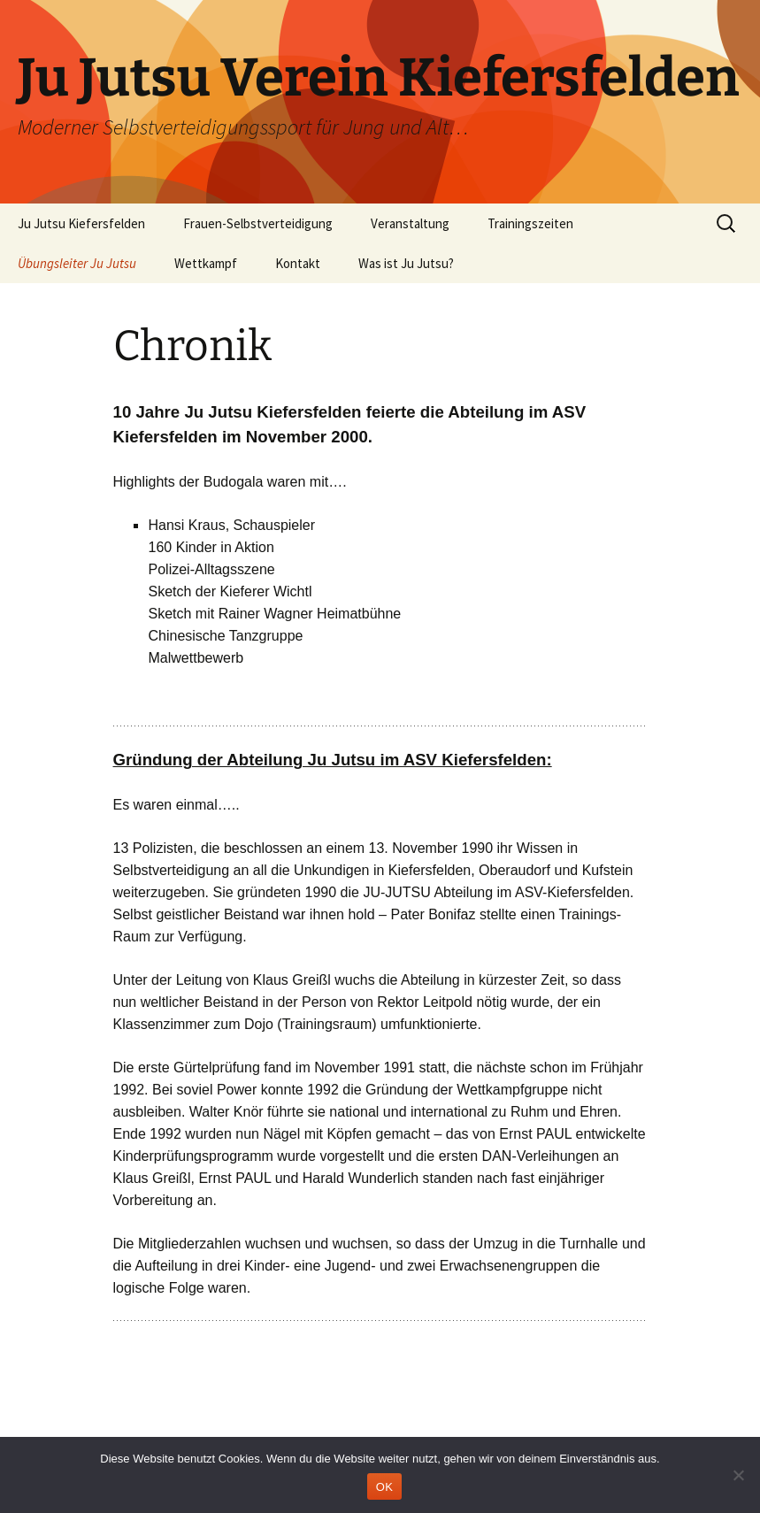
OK (384, 1487)
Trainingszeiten (530, 223)
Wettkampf (205, 263)
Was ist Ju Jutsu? (406, 263)
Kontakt (297, 263)
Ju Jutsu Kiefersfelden (81, 223)
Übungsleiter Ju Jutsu (77, 263)
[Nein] (738, 1475)
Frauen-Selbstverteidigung (258, 223)
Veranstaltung (410, 223)
